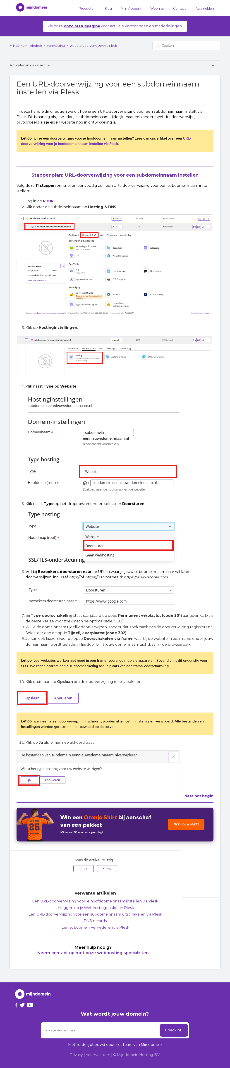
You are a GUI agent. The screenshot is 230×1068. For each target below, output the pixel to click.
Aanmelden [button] (205, 9)
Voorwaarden (98, 1055)
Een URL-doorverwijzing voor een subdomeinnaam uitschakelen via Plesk (95, 914)
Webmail (157, 9)
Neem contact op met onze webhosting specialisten (93, 952)
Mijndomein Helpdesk (26, 45)
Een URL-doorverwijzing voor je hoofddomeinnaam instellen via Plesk (95, 901)
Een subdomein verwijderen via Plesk (95, 927)
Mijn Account (131, 9)
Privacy (76, 1055)
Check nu (174, 1030)
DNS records (95, 921)
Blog (108, 9)
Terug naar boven (205, 907)
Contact (179, 9)
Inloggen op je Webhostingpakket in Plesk (95, 908)
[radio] (83, 868)
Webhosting (56, 45)
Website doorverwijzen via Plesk (93, 45)
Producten (87, 9)
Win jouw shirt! (185, 824)
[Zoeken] (186, 45)
